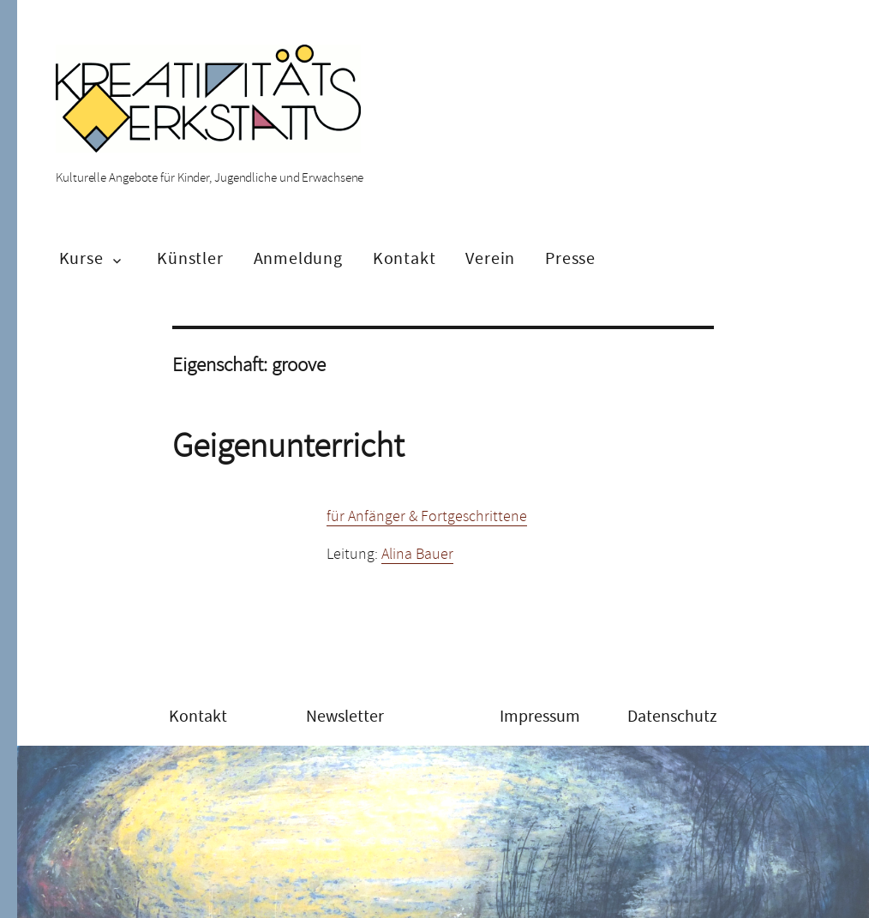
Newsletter (345, 716)
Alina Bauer (417, 553)
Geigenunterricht (288, 445)
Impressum (540, 716)
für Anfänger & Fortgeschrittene (427, 516)
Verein (490, 258)
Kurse (81, 258)
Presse (570, 258)
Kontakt (404, 258)
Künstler (190, 258)
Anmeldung (298, 258)
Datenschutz (672, 716)
